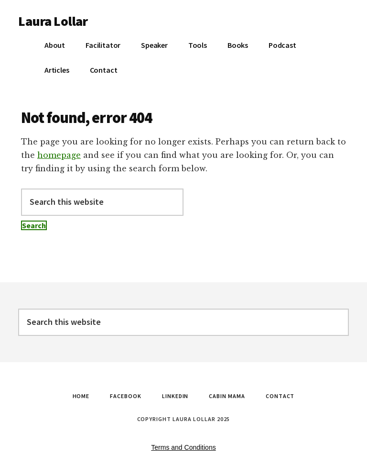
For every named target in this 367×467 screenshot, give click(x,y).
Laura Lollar (52, 21)
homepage (59, 155)
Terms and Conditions (183, 447)
